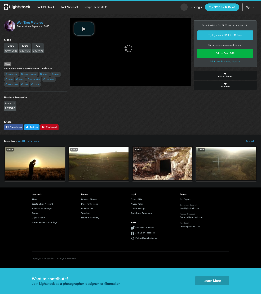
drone (35, 84)
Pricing (196, 7)
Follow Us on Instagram (146, 238)
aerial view (12, 84)
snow (55, 74)
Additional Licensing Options (225, 61)
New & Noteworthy (90, 217)
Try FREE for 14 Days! (222, 7)
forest (20, 79)
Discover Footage (89, 203)
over (24, 84)
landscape (11, 74)
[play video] (84, 29)
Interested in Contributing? (44, 222)
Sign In (250, 7)
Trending (85, 213)
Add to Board (225, 75)
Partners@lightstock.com (191, 217)
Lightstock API (38, 217)
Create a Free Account (42, 203)
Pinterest (49, 127)
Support (35, 213)
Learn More (212, 280)
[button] (45, 7)
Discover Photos (89, 199)
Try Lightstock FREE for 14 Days (225, 35)
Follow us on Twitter (144, 227)
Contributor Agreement (141, 213)
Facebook (14, 127)
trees (9, 79)
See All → (251, 141)
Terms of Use (137, 199)
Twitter (31, 127)
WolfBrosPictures (30, 22)
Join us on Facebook (145, 232)
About (35, 199)
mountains (34, 79)
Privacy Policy (137, 203)
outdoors (48, 79)
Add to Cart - (225, 53)
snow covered (29, 74)
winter (44, 74)
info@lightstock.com (189, 208)
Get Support (185, 199)
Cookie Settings (138, 208)
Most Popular (87, 208)
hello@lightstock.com (190, 226)
